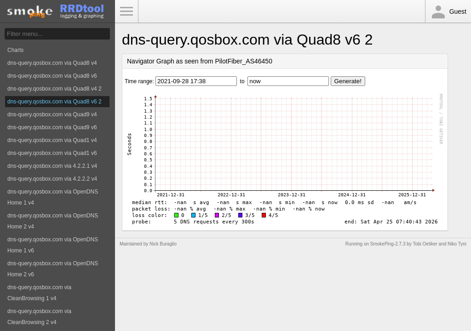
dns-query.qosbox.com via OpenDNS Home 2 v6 (52, 269)
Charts (15, 50)
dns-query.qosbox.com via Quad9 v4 (52, 114)
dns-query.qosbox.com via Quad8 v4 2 (54, 89)
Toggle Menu (126, 11)
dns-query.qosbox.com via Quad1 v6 (52, 153)
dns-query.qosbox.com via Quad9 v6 (52, 127)
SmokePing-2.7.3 (388, 243)
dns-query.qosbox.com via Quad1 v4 (52, 140)
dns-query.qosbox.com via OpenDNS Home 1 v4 (52, 197)
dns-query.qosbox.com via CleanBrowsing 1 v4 (39, 293)
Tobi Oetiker (425, 243)
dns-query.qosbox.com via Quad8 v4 (52, 63)
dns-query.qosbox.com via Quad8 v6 (52, 76)
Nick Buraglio (163, 243)
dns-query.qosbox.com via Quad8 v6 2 (54, 101)
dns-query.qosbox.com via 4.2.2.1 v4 (52, 166)
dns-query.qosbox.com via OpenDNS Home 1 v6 (52, 245)
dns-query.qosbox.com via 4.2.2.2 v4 (52, 179)
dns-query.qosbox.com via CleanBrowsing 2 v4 (39, 316)
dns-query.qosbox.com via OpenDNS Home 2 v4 (52, 221)
